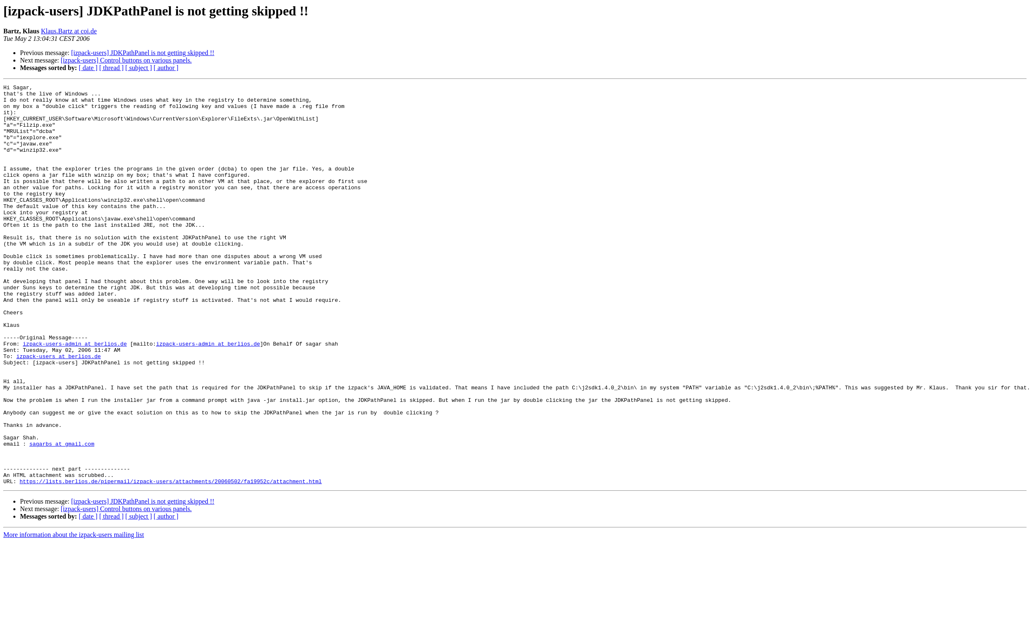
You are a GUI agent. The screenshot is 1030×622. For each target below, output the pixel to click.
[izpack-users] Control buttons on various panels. (126, 60)
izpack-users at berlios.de (58, 411)
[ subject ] (138, 67)
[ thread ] (111, 67)
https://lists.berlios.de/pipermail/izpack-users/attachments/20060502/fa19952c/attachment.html (171, 561)
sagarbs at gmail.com (61, 516)
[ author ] (166, 67)
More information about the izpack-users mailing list (73, 614)
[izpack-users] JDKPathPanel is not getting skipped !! (142, 52)
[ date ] (88, 67)
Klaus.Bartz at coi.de (69, 31)
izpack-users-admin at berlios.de (75, 396)
